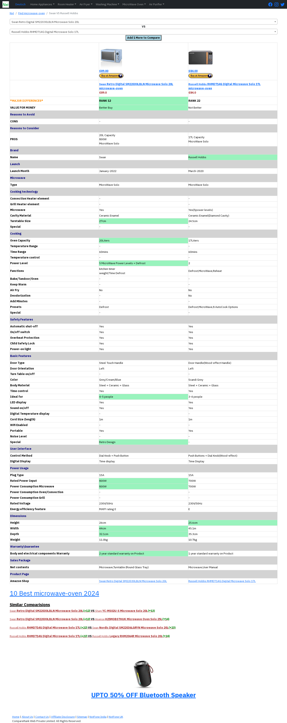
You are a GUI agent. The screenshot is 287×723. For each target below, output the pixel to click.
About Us (27, 717)
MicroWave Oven (133, 4)
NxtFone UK (116, 717)
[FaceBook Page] (271, 4)
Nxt (12, 13)
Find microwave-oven (31, 13)
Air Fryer (85, 4)
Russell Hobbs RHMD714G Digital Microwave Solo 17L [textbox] (45, 32)
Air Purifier (155, 4)
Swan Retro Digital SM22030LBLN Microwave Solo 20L (133, 581)
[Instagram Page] (277, 4)
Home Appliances (41, 4)
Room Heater (66, 4)
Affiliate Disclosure (63, 717)
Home (15, 717)
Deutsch (20, 4)
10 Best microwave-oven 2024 (54, 593)
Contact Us (42, 717)
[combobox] (143, 22)
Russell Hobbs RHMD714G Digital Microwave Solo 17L (222, 581)
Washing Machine (106, 4)
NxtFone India (97, 717)
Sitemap (82, 717)
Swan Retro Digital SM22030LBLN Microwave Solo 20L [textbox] (45, 22)
